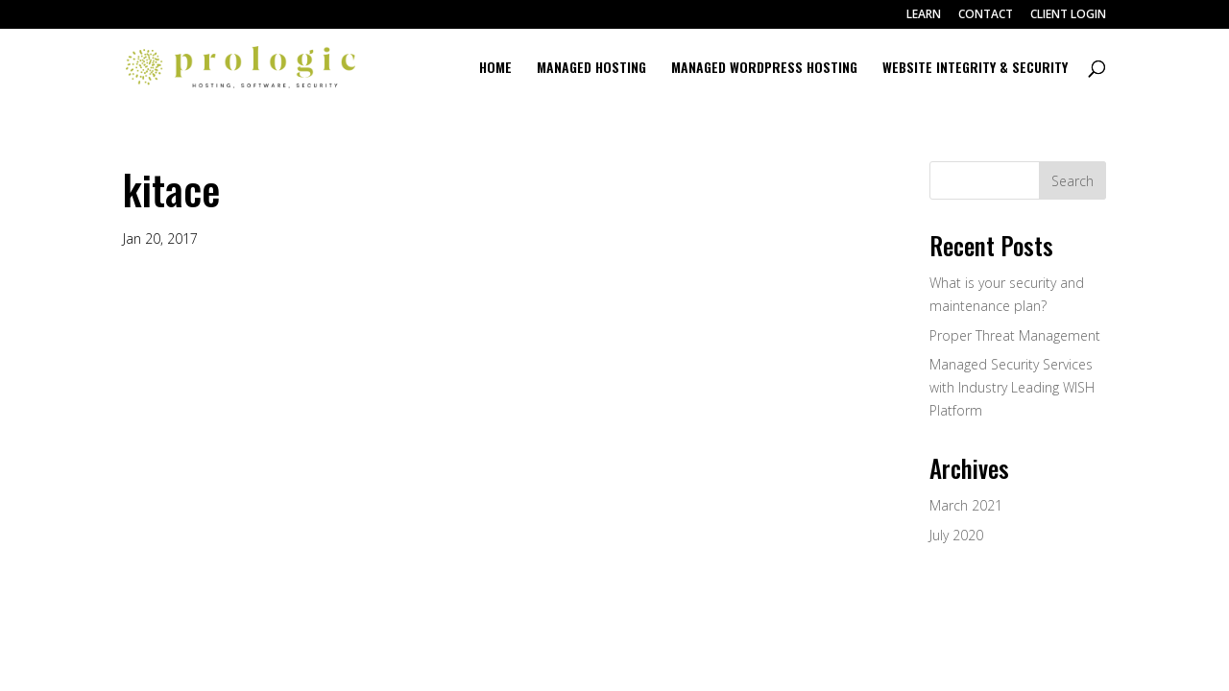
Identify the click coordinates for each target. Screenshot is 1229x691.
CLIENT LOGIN (1068, 15)
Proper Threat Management (1014, 335)
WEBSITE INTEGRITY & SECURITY (975, 68)
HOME (495, 68)
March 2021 (965, 505)
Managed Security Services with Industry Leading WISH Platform (1012, 387)
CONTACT (985, 15)
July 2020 (956, 535)
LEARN (923, 15)
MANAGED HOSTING (591, 68)
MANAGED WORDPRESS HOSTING (764, 68)
